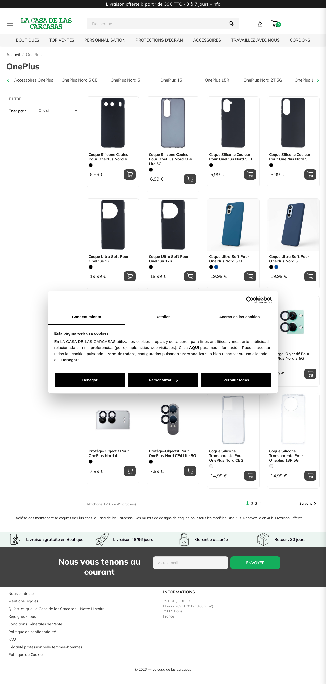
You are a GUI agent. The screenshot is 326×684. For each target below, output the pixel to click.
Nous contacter (21, 593)
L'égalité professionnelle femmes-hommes (45, 647)
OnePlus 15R (217, 80)
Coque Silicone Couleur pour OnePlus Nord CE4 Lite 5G (170, 159)
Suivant (308, 504)
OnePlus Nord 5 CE (79, 80)
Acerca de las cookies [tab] (239, 317)
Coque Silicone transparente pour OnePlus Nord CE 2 (226, 456)
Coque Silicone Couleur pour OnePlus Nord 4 (109, 157)
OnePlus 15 (171, 80)
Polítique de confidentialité (32, 631)
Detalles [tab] (163, 317)
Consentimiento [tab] (86, 317)
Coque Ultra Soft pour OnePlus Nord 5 (289, 258)
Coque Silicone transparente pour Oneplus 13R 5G (286, 456)
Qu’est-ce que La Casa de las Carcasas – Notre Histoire (56, 608)
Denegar (89, 380)
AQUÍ (194, 347)
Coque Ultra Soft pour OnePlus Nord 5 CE (229, 258)
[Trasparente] (211, 466)
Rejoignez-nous (22, 616)
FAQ (12, 639)
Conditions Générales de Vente (35, 624)
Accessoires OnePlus (33, 80)
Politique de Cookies (26, 654)
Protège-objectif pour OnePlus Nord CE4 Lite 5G (172, 453)
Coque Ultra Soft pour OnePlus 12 (109, 258)
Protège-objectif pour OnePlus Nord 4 (109, 453)
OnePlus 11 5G (309, 80)
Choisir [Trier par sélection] (59, 111)
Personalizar (163, 380)
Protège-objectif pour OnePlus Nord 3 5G (289, 356)
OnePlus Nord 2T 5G (262, 80)
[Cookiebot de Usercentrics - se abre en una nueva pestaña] (249, 300)
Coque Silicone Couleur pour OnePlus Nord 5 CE (231, 157)
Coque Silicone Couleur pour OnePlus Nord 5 (289, 157)
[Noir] (91, 165)
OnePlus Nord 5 (125, 80)
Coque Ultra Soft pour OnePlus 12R (169, 258)
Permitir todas (236, 380)
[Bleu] (216, 267)
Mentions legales (23, 601)
